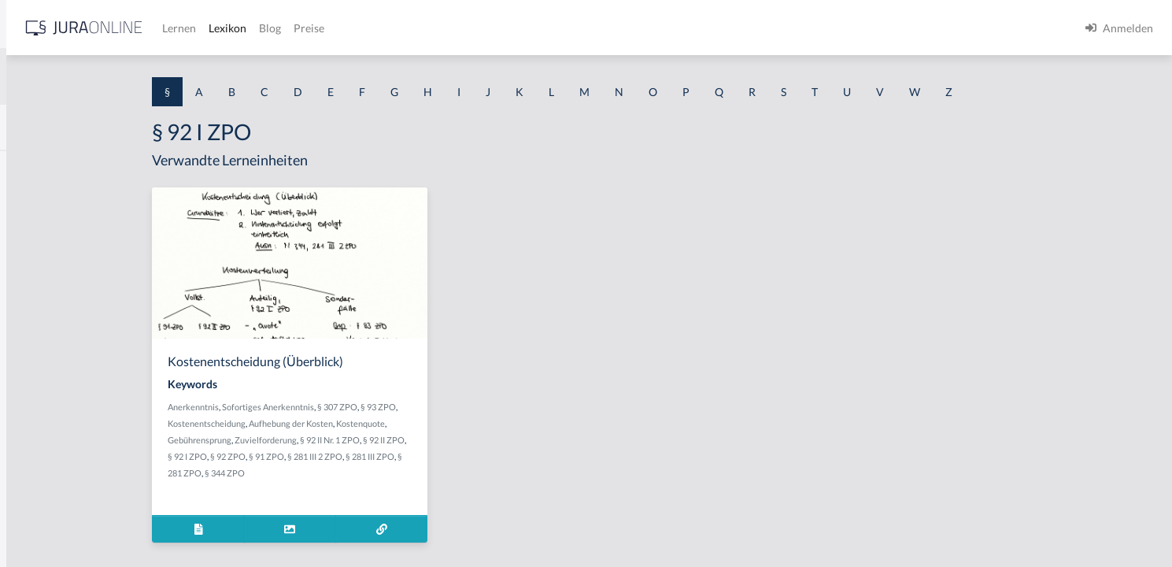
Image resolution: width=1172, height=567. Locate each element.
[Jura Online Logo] (330, 28)
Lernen (425, 28)
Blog (516, 28)
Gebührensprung (323, 440)
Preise (554, 28)
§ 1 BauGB (38, 202)
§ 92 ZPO (351, 456)
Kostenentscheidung (330, 423)
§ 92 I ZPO (311, 456)
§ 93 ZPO (501, 407)
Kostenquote (484, 423)
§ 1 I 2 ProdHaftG (55, 415)
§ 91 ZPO (390, 456)
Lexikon (473, 28)
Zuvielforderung (389, 440)
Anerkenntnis (316, 407)
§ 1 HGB (33, 273)
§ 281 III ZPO (493, 456)
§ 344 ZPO (348, 473)
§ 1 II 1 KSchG (46, 521)
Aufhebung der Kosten (414, 423)
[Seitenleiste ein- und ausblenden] (226, 24)
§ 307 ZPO (461, 407)
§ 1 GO (29, 238)
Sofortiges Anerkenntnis (392, 407)
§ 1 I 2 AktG (40, 380)
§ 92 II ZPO (507, 440)
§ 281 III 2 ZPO (438, 456)
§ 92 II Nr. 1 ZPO (453, 440)
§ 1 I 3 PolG (40, 451)
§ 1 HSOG (36, 309)
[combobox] (126, 76)
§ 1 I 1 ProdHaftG (55, 344)
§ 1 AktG (33, 167)
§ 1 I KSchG (40, 486)
